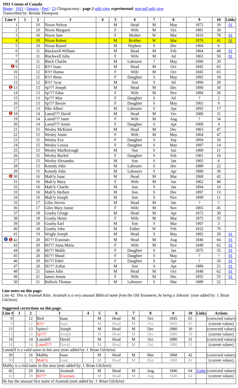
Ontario (32, 8)
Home (7, 8)
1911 (19, 8)
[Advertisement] (206, 8)
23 (54, 8)
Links (201, 371)
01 (231, 25)
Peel (45, 8)
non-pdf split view (149, 8)
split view (102, 8)
